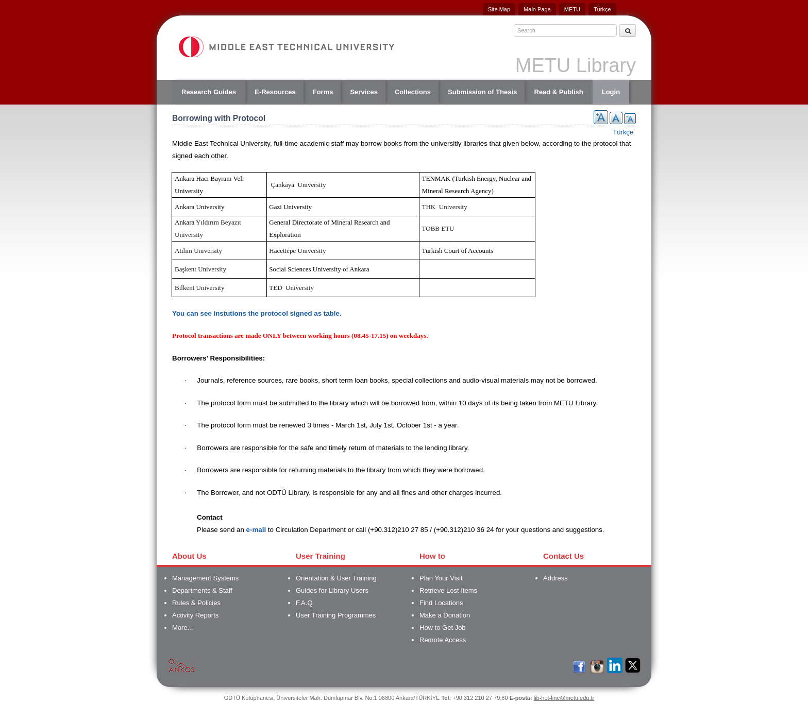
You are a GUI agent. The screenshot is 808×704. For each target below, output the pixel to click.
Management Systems (205, 578)
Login (611, 92)
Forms (323, 92)
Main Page (537, 9)
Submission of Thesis (482, 92)
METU (572, 9)
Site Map (499, 9)
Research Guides (208, 92)
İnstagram (596, 665)
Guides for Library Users (332, 590)
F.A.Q (304, 603)
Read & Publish (558, 92)
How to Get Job (442, 627)
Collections (413, 92)
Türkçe (602, 9)
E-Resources (275, 92)
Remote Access (442, 640)
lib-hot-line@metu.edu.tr (564, 698)
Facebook (578, 665)
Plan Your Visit (441, 578)
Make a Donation (444, 615)
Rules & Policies (196, 603)
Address (555, 578)
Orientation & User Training (336, 578)
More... (182, 627)
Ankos (181, 665)
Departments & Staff (202, 590)
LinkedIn (615, 665)
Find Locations (441, 603)
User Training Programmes (336, 615)
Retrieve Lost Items (448, 590)
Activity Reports (195, 615)
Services (364, 92)
